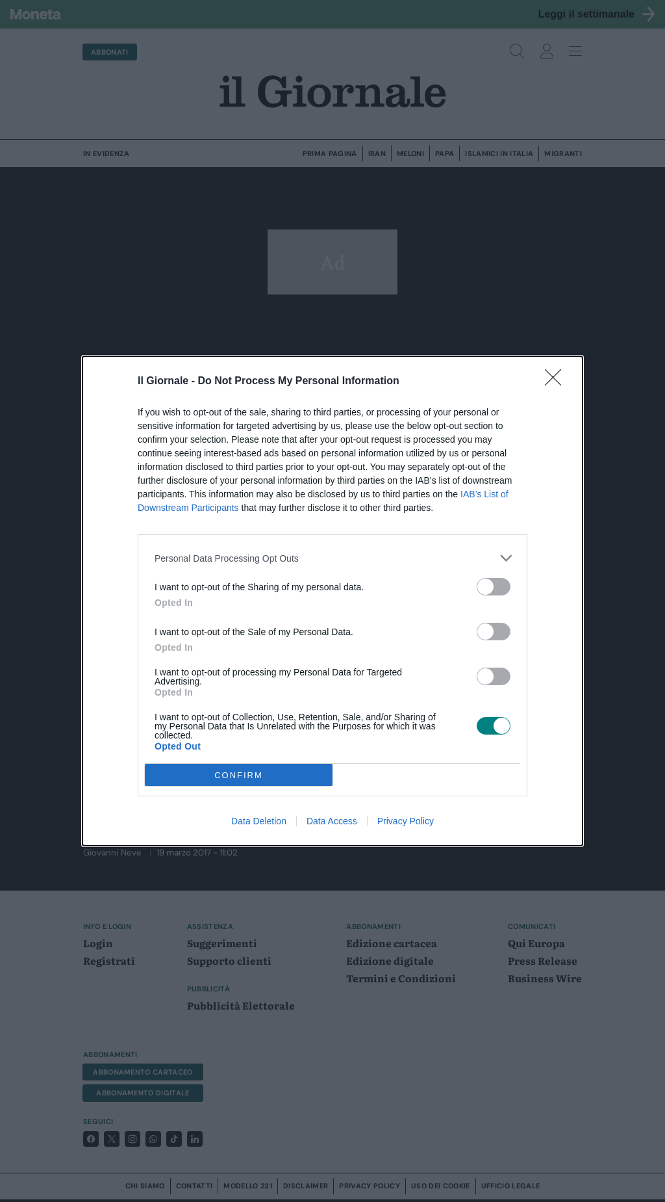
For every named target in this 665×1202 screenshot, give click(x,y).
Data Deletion (258, 821)
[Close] (557, 381)
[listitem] (332, 558)
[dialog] (332, 601)
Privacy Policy (405, 821)
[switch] (493, 586)
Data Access (332, 821)
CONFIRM (238, 775)
